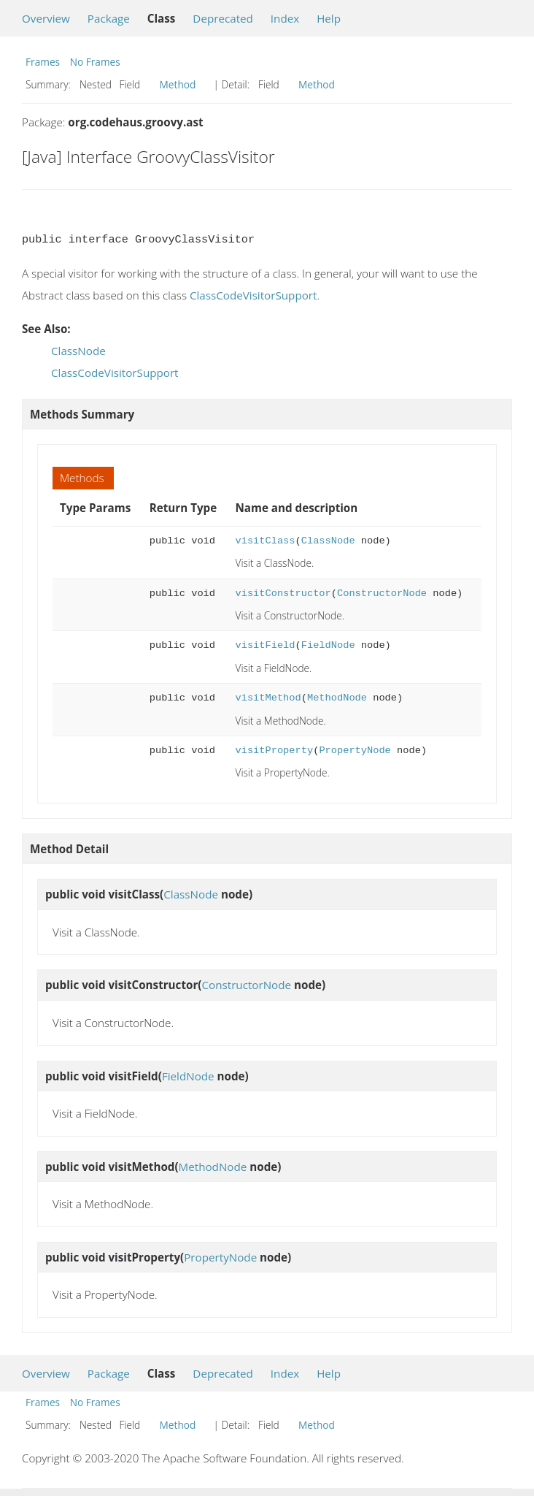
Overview (46, 18)
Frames (43, 62)
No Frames (95, 62)
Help (329, 18)
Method (178, 84)
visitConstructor (283, 593)
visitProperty (275, 750)
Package (109, 18)
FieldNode (328, 645)
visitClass (265, 541)
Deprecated (223, 18)
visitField (265, 645)
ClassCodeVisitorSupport (253, 295)
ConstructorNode (382, 593)
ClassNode (78, 350)
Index (285, 18)
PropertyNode (354, 750)
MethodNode (337, 698)
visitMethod (268, 698)
